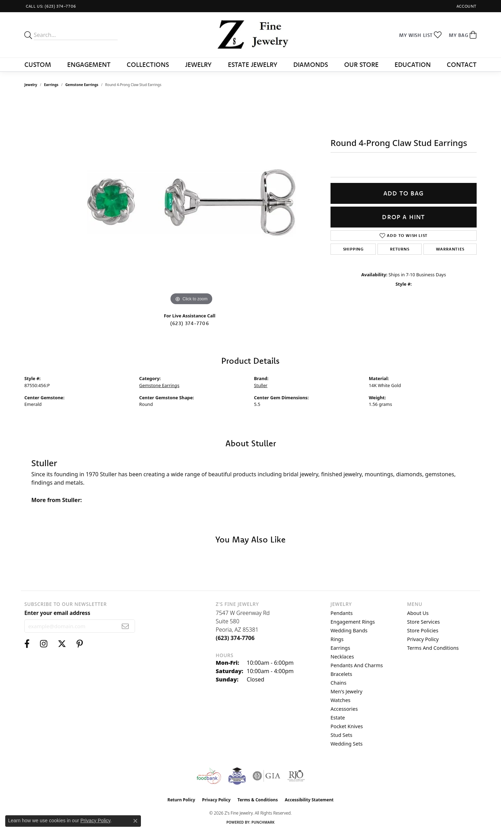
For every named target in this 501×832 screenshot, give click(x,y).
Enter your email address (57, 612)
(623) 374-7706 (189, 323)
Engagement (89, 64)
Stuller (261, 385)
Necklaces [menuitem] (342, 656)
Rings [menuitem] (337, 639)
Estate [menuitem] (338, 717)
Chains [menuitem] (339, 682)
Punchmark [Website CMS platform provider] (263, 822)
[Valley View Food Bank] (208, 776)
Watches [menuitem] (340, 700)
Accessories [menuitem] (344, 709)
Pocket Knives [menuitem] (347, 726)
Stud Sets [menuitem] (341, 735)
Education (413, 64)
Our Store (361, 64)
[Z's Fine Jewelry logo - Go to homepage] (250, 34)
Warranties (450, 249)
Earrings (51, 84)
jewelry (30, 84)
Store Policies (422, 630)
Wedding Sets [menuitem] (347, 743)
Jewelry (198, 64)
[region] (191, 202)
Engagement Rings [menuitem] (353, 621)
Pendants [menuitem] (342, 613)
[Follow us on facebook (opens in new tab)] (27, 644)
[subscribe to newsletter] (125, 626)
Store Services (423, 621)
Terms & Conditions (258, 800)
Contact (462, 64)
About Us (418, 613)
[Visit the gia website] (266, 776)
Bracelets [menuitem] (341, 674)
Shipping (353, 249)
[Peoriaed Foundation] (237, 776)
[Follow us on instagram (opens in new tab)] (44, 644)
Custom (37, 64)
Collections (148, 64)
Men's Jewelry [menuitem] (347, 691)
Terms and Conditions (433, 648)
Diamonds (310, 64)
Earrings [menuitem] (340, 648)
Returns (399, 249)
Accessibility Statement (309, 800)
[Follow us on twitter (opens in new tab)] (62, 644)
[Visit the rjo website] (296, 776)
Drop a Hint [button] (403, 217)
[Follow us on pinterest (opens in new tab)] (79, 644)
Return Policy (181, 800)
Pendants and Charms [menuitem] (357, 665)
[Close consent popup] (135, 821)
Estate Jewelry (252, 64)
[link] (50, 6)
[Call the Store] (235, 638)
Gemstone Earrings (81, 84)
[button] (466, 6)
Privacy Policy (423, 639)
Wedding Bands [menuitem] (349, 630)
